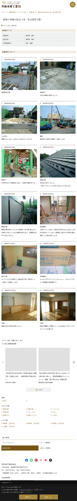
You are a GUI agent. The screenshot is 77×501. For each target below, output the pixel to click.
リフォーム (56, 409)
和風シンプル (32, 415)
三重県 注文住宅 (9, 426)
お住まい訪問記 (44, 448)
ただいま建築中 (44, 442)
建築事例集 (6, 448)
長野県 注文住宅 (58, 423)
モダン (54, 412)
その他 (54, 415)
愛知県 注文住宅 (9, 423)
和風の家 (6, 409)
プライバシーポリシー (26, 490)
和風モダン (6, 415)
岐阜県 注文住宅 (33, 423)
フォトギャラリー (8, 442)
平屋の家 (6, 412)
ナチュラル (31, 412)
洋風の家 (30, 409)
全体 (4, 401)
